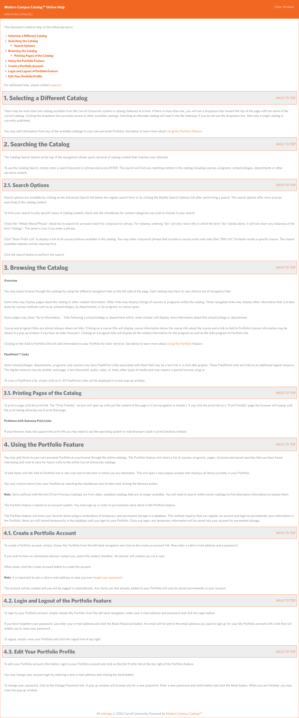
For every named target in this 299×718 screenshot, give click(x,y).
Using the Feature (26, 60)
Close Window (284, 7)
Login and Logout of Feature (33, 71)
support (55, 85)
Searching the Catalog (23, 41)
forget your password (107, 577)
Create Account (25, 66)
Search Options (24, 45)
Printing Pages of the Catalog (33, 55)
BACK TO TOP (286, 98)
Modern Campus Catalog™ (184, 713)
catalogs (106, 713)
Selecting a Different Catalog (27, 35)
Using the (179, 343)
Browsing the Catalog (22, 51)
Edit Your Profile (25, 76)
